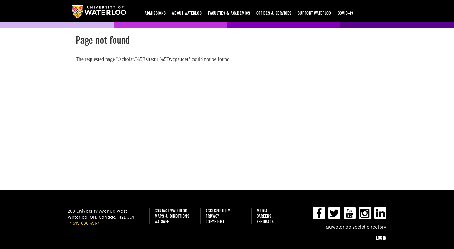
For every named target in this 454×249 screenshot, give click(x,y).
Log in (381, 237)
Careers (264, 216)
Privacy (212, 216)
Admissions (155, 13)
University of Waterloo (99, 12)
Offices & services (273, 13)
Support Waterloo (314, 13)
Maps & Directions (172, 216)
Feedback (265, 221)
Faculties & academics (229, 13)
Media (262, 210)
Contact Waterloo (171, 210)
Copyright (215, 221)
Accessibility (218, 210)
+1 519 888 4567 (83, 223)
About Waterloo (187, 13)
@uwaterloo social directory (356, 227)
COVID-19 (345, 13)
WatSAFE (162, 221)
